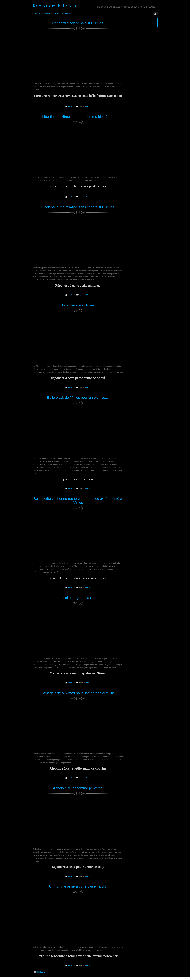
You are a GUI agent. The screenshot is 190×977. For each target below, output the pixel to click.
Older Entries (39, 972)
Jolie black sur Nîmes (77, 305)
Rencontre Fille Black (56, 6)
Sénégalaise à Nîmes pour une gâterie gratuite (78, 693)
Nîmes (88, 106)
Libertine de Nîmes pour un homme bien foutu (77, 117)
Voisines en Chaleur (62, 14)
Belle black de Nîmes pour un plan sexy (78, 397)
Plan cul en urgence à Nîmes (77, 598)
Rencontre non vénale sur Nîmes (77, 23)
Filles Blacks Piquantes (43, 14)
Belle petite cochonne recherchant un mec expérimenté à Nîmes (78, 500)
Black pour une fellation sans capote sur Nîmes (77, 207)
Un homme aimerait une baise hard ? (78, 886)
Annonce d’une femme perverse (78, 788)
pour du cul (71, 106)
